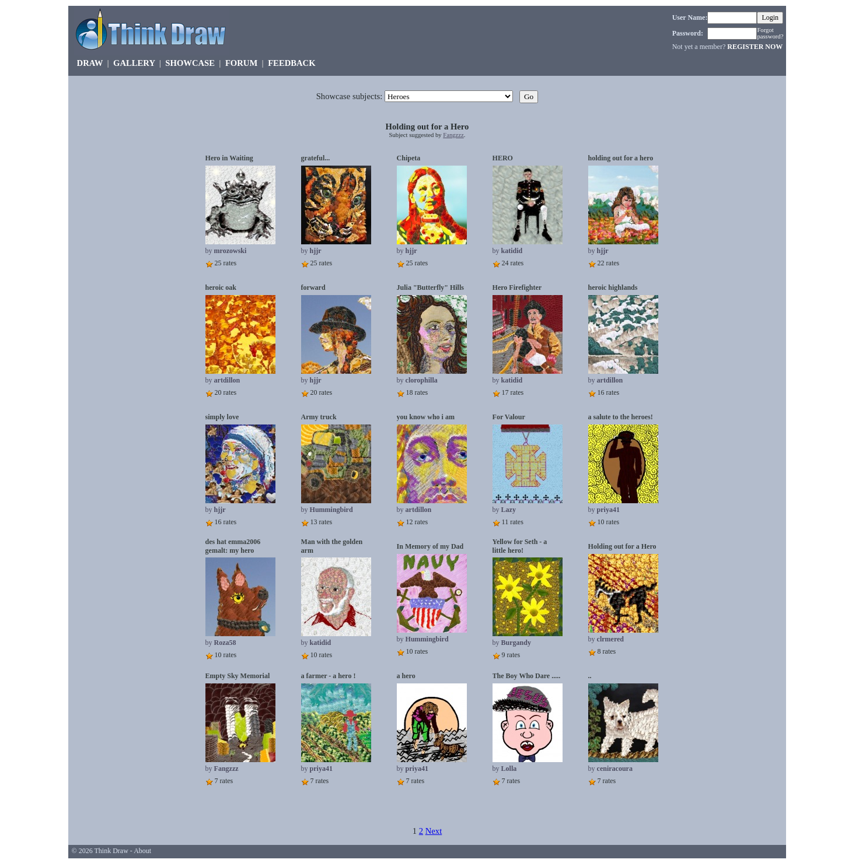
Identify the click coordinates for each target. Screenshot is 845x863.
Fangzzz (453, 135)
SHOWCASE (190, 63)
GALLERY (134, 63)
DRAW (90, 63)
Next (433, 831)
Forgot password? (770, 33)
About (142, 851)
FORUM (241, 63)
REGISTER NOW (755, 47)
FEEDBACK (291, 63)
